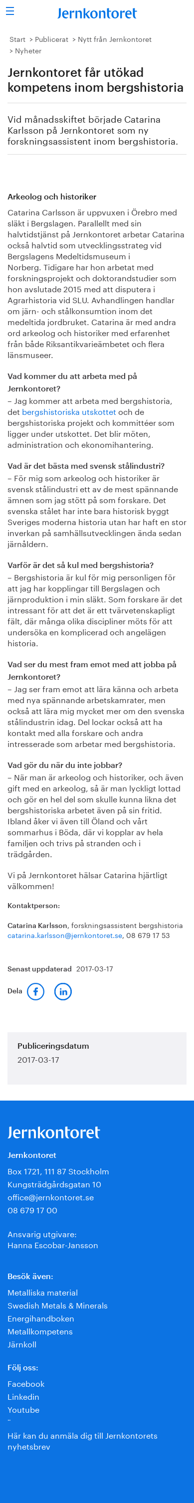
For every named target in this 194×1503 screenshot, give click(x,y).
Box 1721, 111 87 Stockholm (58, 1170)
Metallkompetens (40, 1330)
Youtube (23, 1408)
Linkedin (23, 1395)
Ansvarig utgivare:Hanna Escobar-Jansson (52, 1238)
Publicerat (51, 38)
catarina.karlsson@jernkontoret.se (64, 934)
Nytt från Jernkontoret (115, 38)
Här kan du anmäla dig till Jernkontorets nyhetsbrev (82, 1440)
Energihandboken (40, 1317)
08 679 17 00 (32, 1209)
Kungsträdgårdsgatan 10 (54, 1183)
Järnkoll (21, 1343)
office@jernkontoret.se (50, 1196)
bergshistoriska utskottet (69, 410)
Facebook (25, 1382)
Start (17, 38)
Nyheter (28, 49)
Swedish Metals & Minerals (57, 1304)
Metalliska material (42, 1291)
